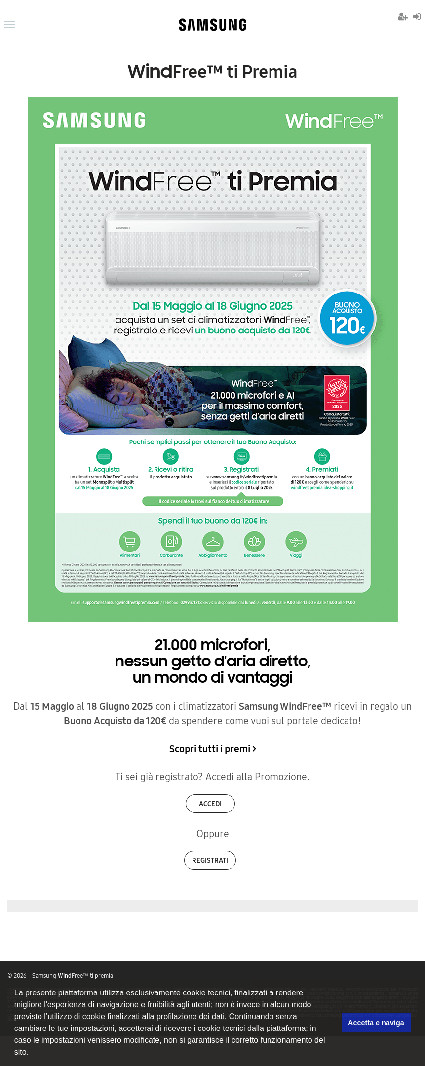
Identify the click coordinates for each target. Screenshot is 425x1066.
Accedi (210, 804)
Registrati (210, 860)
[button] (32, 1053)
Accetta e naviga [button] (376, 1023)
